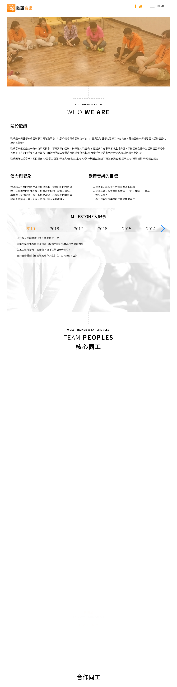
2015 (126, 228)
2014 (150, 228)
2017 (78, 228)
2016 (102, 228)
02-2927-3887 (146, 626)
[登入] (120, 671)
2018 (54, 228)
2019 (30, 228)
